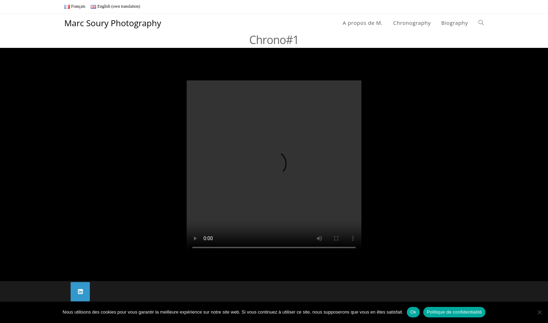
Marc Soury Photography (112, 23)
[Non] (539, 312)
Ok (413, 312)
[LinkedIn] (80, 291)
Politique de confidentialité (454, 312)
